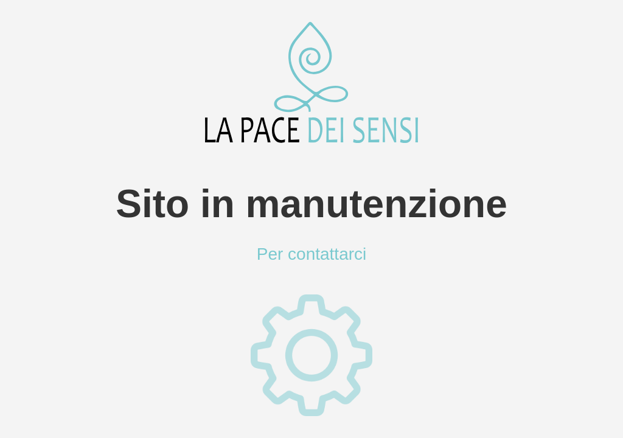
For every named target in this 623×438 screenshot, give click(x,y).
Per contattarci (312, 254)
